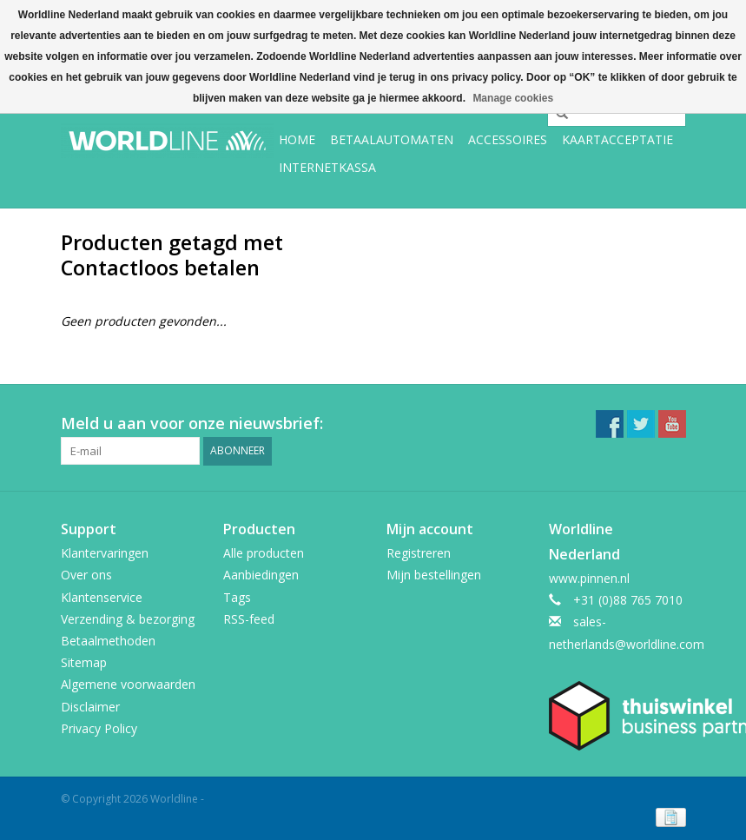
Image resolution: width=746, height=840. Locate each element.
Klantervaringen (105, 553)
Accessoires (507, 139)
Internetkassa (327, 167)
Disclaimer (90, 706)
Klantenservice (101, 597)
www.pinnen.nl (589, 578)
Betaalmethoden (108, 640)
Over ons (86, 574)
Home (297, 139)
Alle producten (263, 553)
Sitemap (84, 662)
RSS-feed (248, 619)
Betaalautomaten (391, 139)
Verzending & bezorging (128, 619)
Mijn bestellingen (433, 574)
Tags (237, 597)
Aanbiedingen (261, 574)
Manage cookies (512, 98)
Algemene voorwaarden (128, 684)
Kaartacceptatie (617, 139)
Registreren (418, 553)
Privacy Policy (99, 728)
